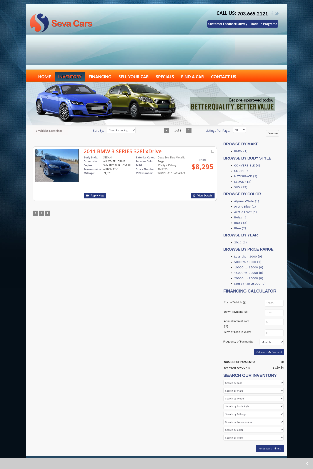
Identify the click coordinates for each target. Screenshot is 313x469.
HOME (44, 77)
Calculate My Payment (269, 352)
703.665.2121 (252, 13)
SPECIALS (165, 77)
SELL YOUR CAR (133, 77)
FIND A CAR (192, 77)
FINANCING (100, 77)
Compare (273, 133)
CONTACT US (223, 77)
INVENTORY (70, 77)
